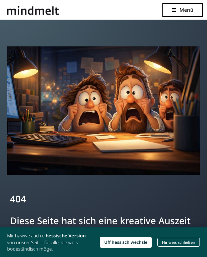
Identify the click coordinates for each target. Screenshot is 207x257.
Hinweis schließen (178, 242)
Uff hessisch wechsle (125, 242)
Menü (186, 9)
